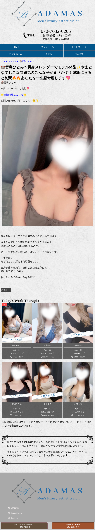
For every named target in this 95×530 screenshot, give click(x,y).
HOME (16, 47)
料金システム (15, 54)
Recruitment (15, 513)
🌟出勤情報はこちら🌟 (13, 94)
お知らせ (6, 290)
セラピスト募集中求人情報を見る (73, 526)
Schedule (13, 508)
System (13, 518)
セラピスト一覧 (79, 47)
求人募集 (79, 54)
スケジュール (47, 47)
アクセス (47, 54)
